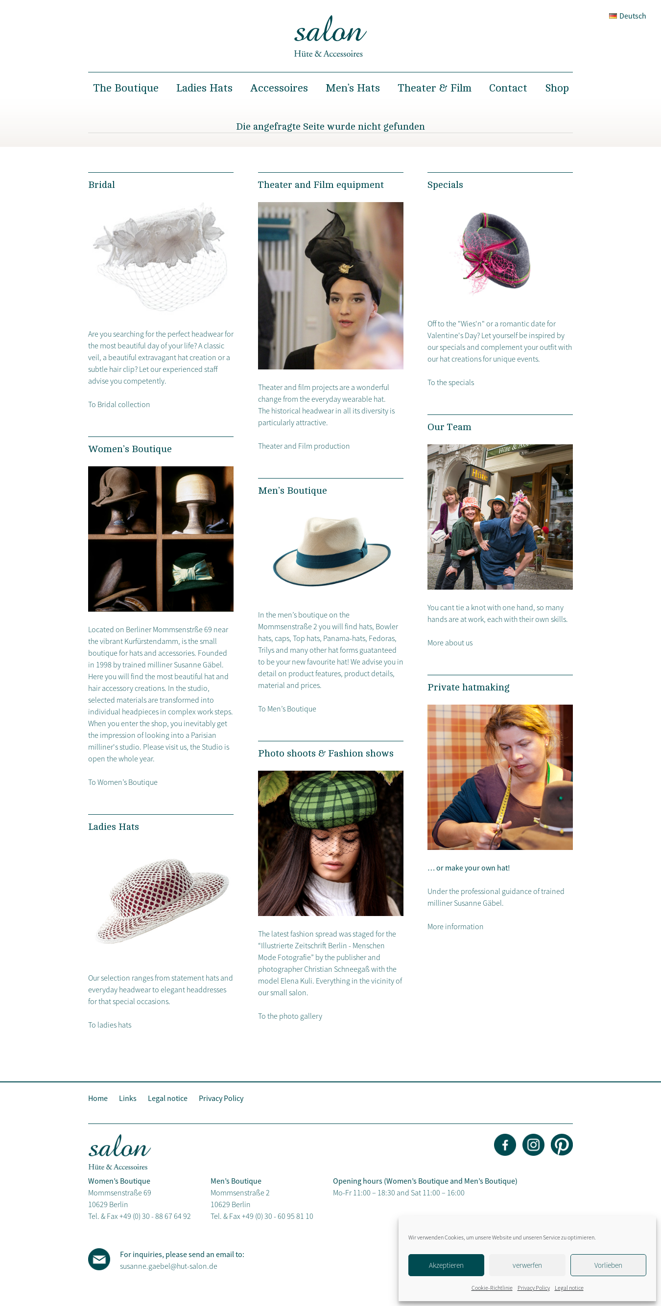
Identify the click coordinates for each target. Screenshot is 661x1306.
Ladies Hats (204, 88)
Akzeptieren (446, 1265)
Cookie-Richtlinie (492, 1287)
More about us (449, 642)
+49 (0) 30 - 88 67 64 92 (155, 1216)
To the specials (450, 382)
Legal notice (569, 1287)
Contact (508, 88)
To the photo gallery (290, 1016)
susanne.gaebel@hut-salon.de (168, 1266)
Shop (557, 88)
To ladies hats (109, 1025)
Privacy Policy (534, 1287)
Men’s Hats (353, 88)
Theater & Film (435, 88)
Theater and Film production (304, 446)
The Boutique (126, 88)
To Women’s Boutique (123, 782)
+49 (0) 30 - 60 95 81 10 (277, 1216)
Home (98, 1098)
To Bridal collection (119, 404)
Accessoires (279, 88)
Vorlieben (608, 1265)
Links (128, 1098)
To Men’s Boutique (287, 708)
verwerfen (527, 1265)
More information (455, 926)
